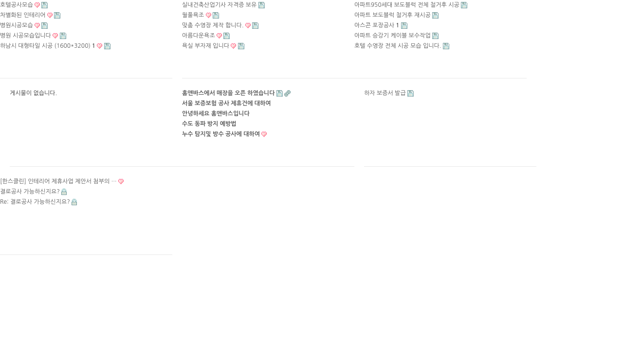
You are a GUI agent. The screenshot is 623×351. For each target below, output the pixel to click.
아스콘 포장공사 (377, 25)
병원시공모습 (16, 25)
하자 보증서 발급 (385, 93)
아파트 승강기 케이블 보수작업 (392, 36)
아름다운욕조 (198, 36)
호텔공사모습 (16, 5)
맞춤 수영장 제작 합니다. (213, 25)
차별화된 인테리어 (23, 15)
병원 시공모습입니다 (25, 36)
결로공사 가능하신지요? (30, 192)
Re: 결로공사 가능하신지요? (35, 202)
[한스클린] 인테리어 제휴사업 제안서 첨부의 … (58, 181)
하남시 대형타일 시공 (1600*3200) (47, 46)
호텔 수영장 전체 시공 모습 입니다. (397, 46)
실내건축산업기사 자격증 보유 (219, 5)
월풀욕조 (193, 15)
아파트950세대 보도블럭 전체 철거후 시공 (406, 5)
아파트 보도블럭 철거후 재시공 (392, 15)
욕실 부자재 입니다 (205, 46)
